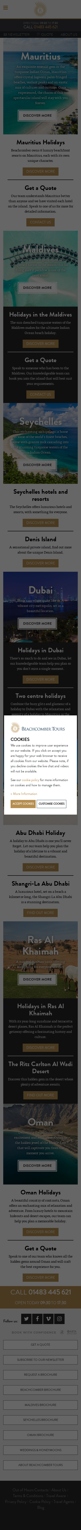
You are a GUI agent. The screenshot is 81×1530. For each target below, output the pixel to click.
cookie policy (30, 780)
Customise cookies (51, 804)
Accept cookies (23, 804)
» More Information (24, 793)
